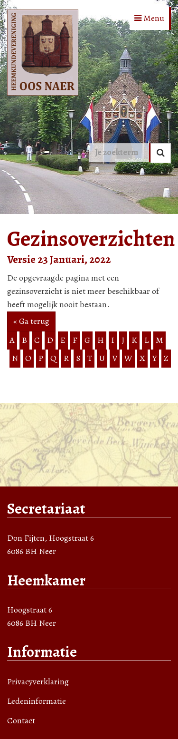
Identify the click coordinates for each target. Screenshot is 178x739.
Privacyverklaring (38, 681)
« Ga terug (31, 321)
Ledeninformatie (36, 701)
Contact (21, 720)
